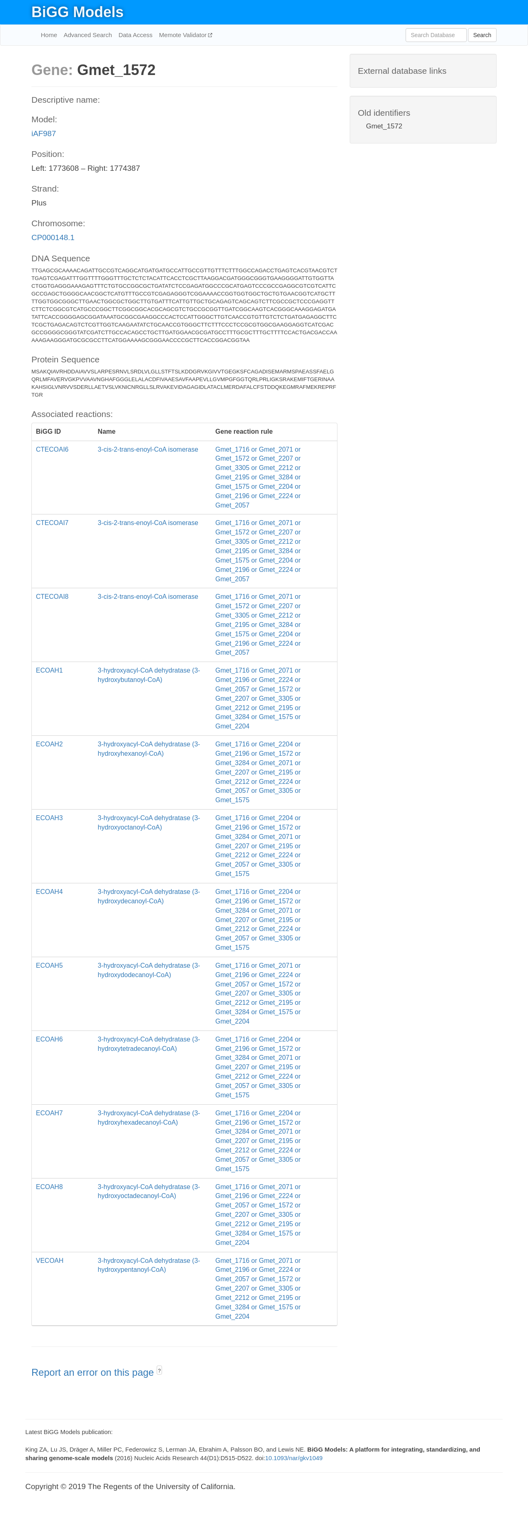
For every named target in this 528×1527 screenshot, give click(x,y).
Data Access (135, 34)
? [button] (159, 1371)
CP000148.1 (53, 237)
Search (482, 35)
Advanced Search (88, 34)
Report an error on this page (94, 1372)
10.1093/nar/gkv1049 (294, 1457)
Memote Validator (184, 34)
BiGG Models (77, 12)
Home (49, 34)
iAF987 (43, 133)
